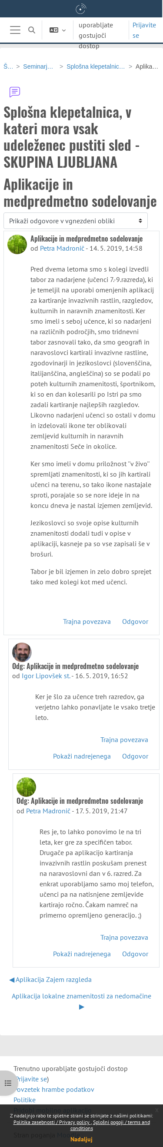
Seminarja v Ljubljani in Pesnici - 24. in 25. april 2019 (39, 66)
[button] (31, 30)
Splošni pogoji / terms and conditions (110, 1125)
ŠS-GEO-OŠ (8, 66)
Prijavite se (144, 30)
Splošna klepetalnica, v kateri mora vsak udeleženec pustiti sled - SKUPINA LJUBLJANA (96, 66)
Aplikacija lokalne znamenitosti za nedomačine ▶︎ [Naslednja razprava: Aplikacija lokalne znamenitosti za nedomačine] (81, 1001)
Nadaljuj (81, 1139)
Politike (24, 1099)
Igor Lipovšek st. (46, 675)
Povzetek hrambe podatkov (53, 1089)
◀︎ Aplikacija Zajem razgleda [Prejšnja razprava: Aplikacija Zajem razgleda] (50, 979)
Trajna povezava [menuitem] (87, 621)
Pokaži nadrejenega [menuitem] (82, 756)
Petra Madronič (62, 248)
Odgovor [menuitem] (135, 621)
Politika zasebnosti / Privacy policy (52, 1122)
